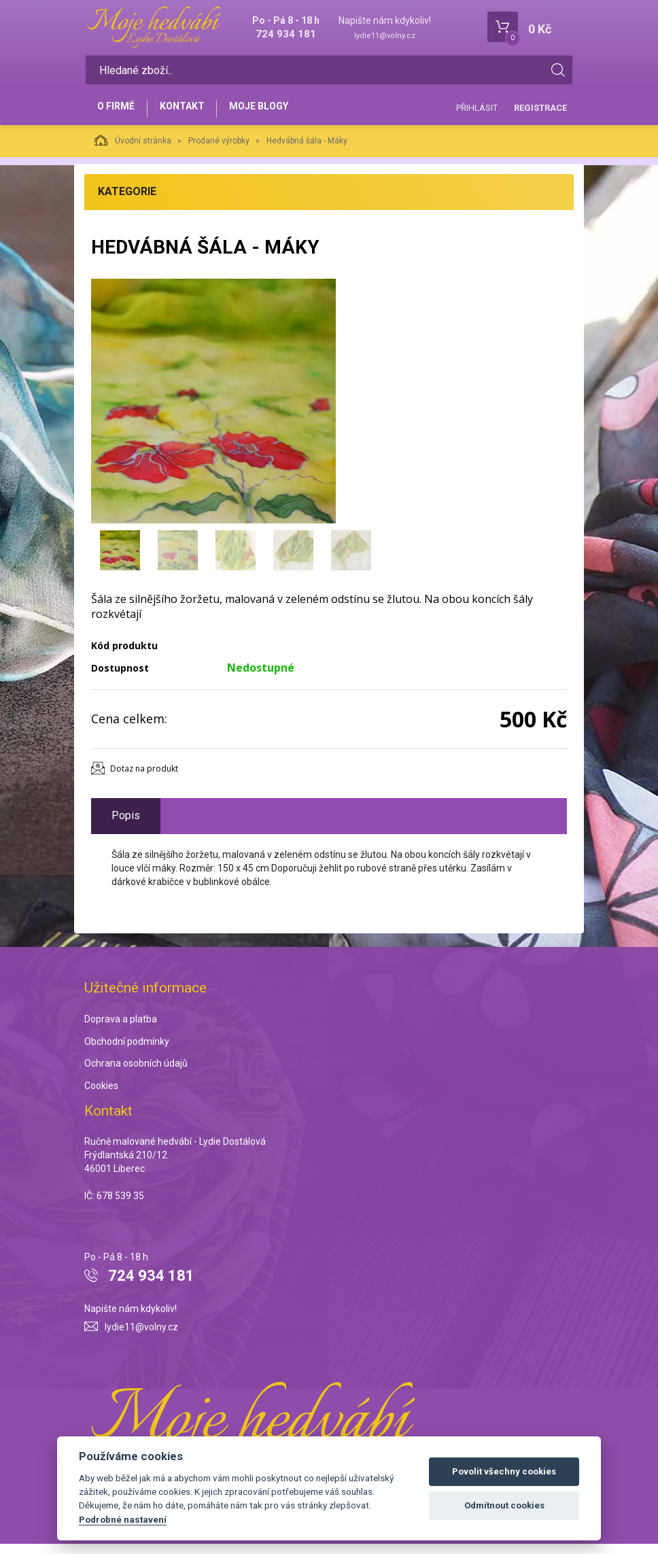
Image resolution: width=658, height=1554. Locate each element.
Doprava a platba (120, 1029)
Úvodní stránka (132, 150)
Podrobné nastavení (123, 1519)
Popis (125, 825)
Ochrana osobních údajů (136, 1074)
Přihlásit (477, 112)
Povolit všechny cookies (504, 1471)
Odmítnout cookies (504, 1505)
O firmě (118, 113)
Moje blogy (272, 113)
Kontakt (190, 113)
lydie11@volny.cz (384, 35)
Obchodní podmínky (126, 1051)
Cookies (101, 1096)
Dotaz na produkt (144, 778)
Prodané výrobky (218, 151)
